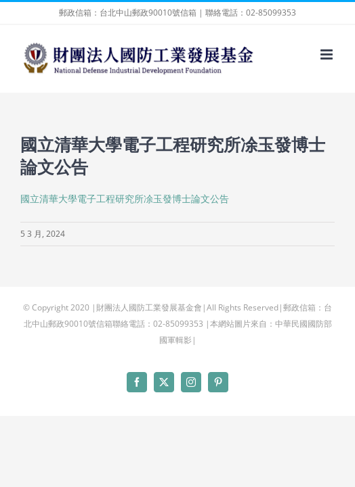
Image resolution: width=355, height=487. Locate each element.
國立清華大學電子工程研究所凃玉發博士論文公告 (124, 198)
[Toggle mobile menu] (327, 54)
